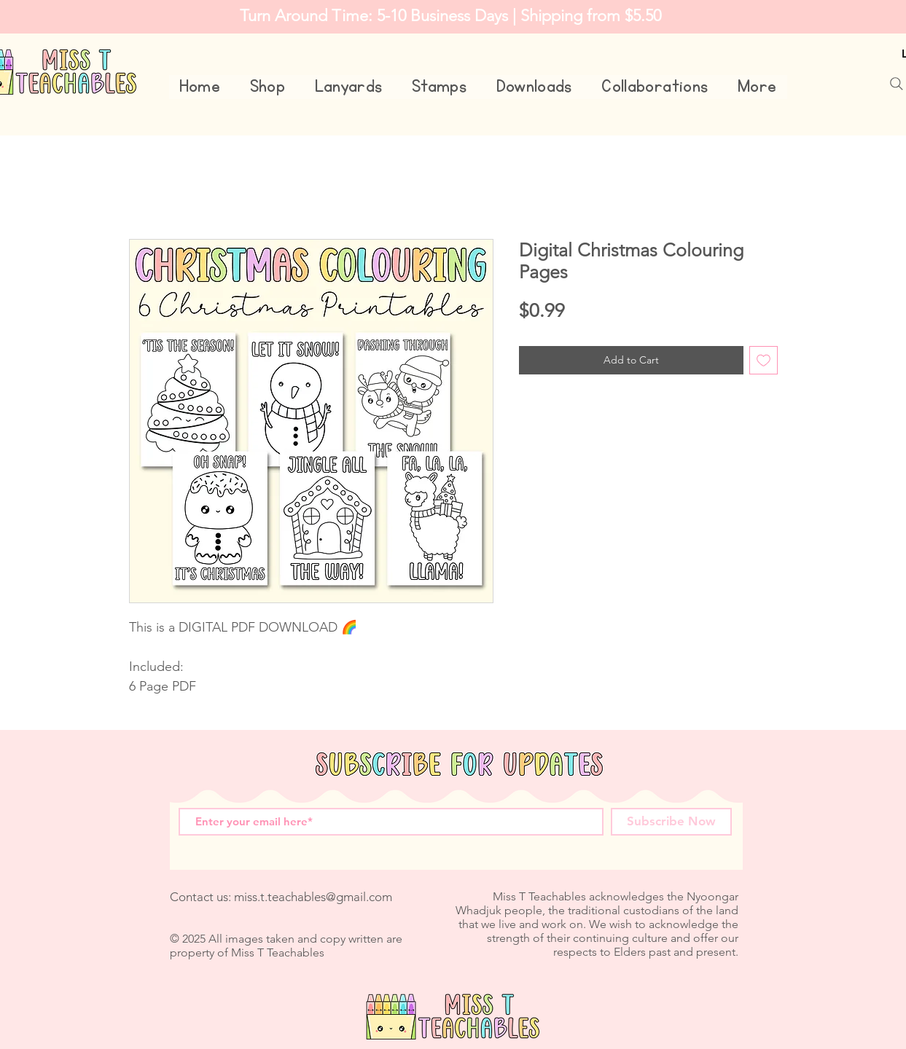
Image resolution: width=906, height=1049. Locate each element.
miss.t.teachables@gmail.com (313, 896)
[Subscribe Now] (671, 822)
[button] (267, 87)
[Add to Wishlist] (763, 360)
